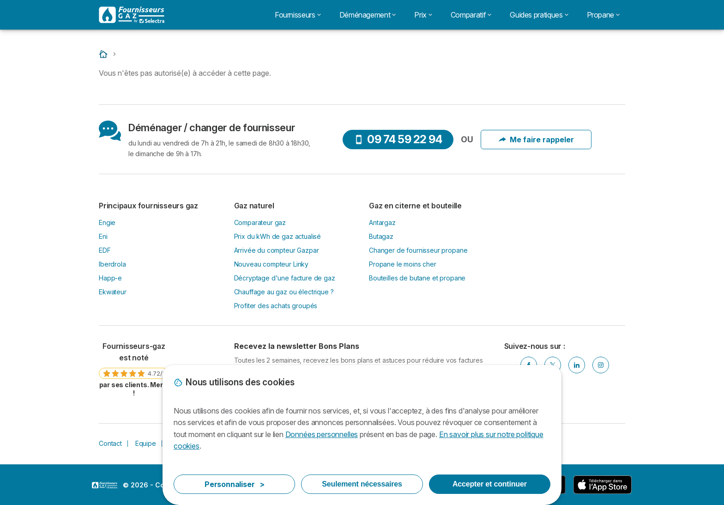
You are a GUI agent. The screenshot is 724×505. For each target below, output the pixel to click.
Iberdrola (112, 264)
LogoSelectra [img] (104, 485)
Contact (110, 443)
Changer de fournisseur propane (418, 250)
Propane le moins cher (402, 264)
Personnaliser (235, 484)
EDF (105, 250)
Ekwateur (113, 292)
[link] (134, 369)
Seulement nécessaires (362, 484)
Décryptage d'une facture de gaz (284, 278)
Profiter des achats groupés (276, 306)
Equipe (145, 443)
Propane (603, 14)
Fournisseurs (298, 14)
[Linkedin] (576, 365)
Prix (423, 14)
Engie (107, 222)
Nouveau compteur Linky (271, 264)
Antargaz (382, 222)
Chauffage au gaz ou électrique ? (284, 292)
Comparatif (471, 14)
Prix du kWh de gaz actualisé (277, 236)
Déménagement (367, 14)
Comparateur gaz (260, 222)
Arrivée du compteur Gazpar (276, 250)
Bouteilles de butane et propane (417, 278)
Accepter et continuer (489, 484)
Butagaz (381, 236)
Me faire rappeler (536, 139)
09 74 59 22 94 (398, 139)
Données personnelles (321, 434)
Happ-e (110, 278)
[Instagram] (600, 365)
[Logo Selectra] (131, 14)
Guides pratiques (539, 14)
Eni (103, 236)
